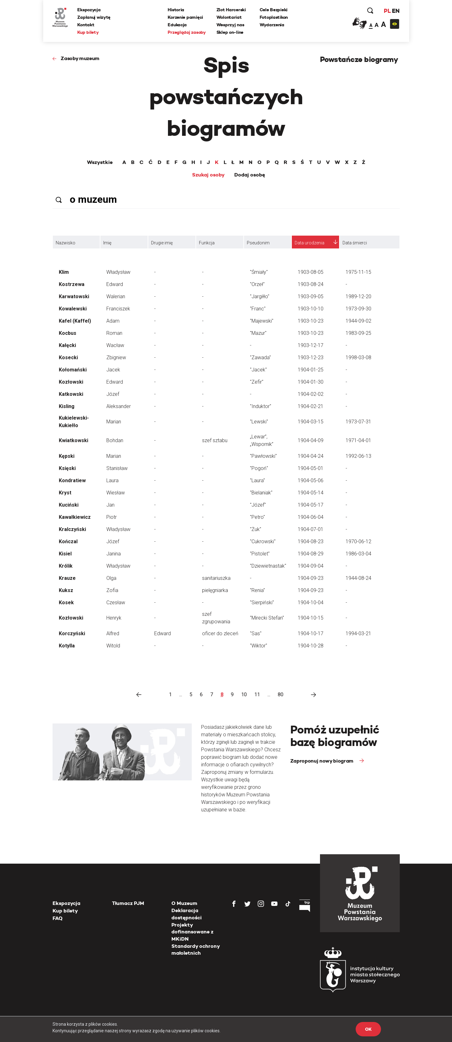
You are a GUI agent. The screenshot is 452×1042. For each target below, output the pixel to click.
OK (368, 1029)
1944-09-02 (358, 321)
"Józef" (258, 505)
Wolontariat (229, 17)
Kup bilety (88, 32)
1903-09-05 (310, 296)
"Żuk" (255, 529)
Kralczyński (72, 529)
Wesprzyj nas (230, 25)
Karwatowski (74, 296)
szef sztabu (214, 440)
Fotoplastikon (274, 17)
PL (387, 10)
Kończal (68, 541)
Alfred (112, 633)
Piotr (111, 517)
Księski (67, 468)
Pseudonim (258, 242)
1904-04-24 (310, 456)
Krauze (67, 578)
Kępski (66, 456)
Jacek (113, 370)
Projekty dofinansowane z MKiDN (192, 932)
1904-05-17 (310, 505)
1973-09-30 (358, 309)
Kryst (65, 493)
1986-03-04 (358, 554)
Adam (112, 321)
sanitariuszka (216, 578)
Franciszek (118, 309)
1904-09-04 (310, 566)
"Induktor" (260, 406)
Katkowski (71, 394)
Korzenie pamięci (185, 17)
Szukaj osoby (208, 174)
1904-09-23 (310, 578)
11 (257, 694)
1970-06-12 (358, 541)
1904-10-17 (310, 633)
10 (244, 694)
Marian (113, 422)
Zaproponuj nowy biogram (322, 761)
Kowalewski (73, 309)
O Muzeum (184, 903)
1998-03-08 (358, 357)
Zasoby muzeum (80, 58)
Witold (113, 646)
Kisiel (65, 554)
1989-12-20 (358, 296)
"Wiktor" (258, 646)
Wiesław (115, 493)
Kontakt (86, 25)
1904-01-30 (310, 382)
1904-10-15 (310, 618)
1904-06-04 (310, 517)
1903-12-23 (310, 357)
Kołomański (73, 370)
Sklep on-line (229, 32)
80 (280, 694)
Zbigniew (116, 357)
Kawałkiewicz (75, 517)
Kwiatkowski (73, 440)
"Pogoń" (259, 468)
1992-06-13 (358, 456)
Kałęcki (67, 345)
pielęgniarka (215, 590)
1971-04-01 (358, 440)
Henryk (113, 618)
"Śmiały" (259, 272)
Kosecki (68, 357)
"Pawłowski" (263, 456)
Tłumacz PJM (128, 903)
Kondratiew (72, 480)
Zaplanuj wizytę (94, 17)
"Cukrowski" (263, 541)
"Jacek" (258, 370)
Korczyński (72, 633)
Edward (114, 284)
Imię (107, 242)
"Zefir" (256, 382)
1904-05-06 (310, 480)
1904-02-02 (310, 394)
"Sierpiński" (262, 602)
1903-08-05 (310, 272)
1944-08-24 (358, 578)
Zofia (112, 590)
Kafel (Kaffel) (75, 321)
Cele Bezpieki (273, 10)
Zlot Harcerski (231, 10)
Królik (66, 566)
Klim (64, 272)
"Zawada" (260, 357)
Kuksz (66, 590)
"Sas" (256, 633)
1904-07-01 (310, 529)
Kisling (66, 406)
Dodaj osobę (249, 174)
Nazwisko (65, 242)
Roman (114, 333)
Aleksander (118, 406)
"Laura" (257, 480)
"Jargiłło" (259, 296)
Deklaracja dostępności (186, 914)
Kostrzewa (71, 284)
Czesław (115, 602)
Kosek (66, 602)
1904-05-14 (310, 493)
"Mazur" (258, 333)
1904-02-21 (310, 406)
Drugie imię (162, 242)
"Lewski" (259, 422)
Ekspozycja (89, 10)
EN (395, 10)
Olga (111, 578)
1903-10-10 (310, 309)
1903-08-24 (310, 284)
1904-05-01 (310, 468)
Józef (112, 394)
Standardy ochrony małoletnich (195, 949)
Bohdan (114, 440)
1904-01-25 (310, 370)
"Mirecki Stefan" (267, 618)
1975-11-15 (358, 272)
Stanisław (117, 468)
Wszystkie (100, 162)
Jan (110, 505)
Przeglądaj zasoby (187, 32)
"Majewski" (261, 321)
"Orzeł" (257, 284)
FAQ (58, 918)
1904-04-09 (310, 440)
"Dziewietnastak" (268, 566)
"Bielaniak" (261, 493)
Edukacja (177, 25)
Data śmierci (355, 242)
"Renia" (257, 590)
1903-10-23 (310, 321)
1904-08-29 (310, 554)
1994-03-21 (358, 633)
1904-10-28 (310, 646)
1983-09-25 (358, 333)
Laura (112, 480)
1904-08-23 (310, 541)
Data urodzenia (309, 242)
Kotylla (67, 646)
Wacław (115, 345)
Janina (113, 554)
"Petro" (257, 517)
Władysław (118, 272)
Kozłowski (71, 382)
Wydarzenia (272, 25)
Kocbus (67, 333)
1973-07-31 (358, 422)
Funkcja (207, 242)
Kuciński (69, 505)
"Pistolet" (260, 554)
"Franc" (258, 309)
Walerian (115, 296)
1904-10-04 (310, 602)
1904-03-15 (310, 422)
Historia (176, 10)
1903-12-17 (310, 345)
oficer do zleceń (220, 633)
